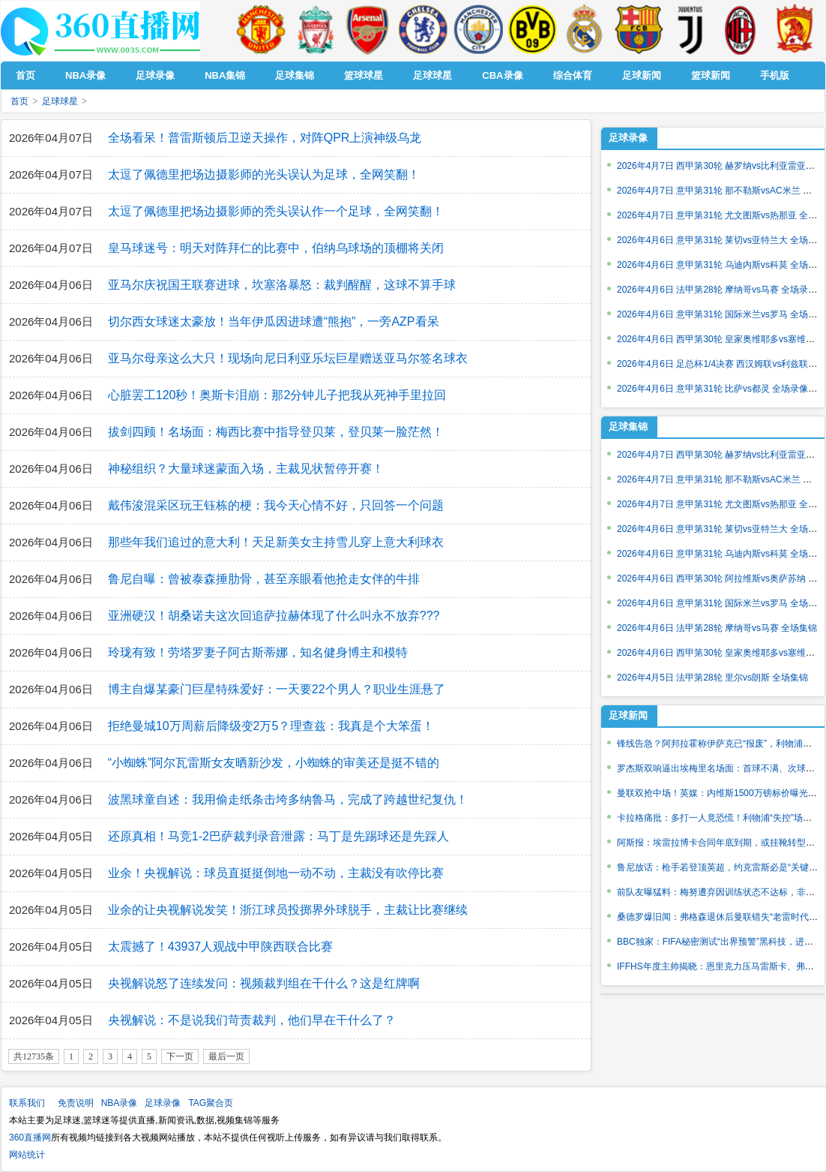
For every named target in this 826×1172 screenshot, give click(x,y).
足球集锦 (628, 426)
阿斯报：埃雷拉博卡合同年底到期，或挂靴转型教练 (720, 842)
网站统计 (27, 1154)
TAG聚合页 (210, 1103)
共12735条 (33, 1056)
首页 (19, 101)
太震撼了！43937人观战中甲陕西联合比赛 (221, 946)
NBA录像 (119, 1103)
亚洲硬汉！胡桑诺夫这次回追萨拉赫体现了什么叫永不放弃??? (274, 615)
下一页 (179, 1056)
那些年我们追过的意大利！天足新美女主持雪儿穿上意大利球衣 (276, 542)
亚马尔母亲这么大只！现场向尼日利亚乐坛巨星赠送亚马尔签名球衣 (288, 358)
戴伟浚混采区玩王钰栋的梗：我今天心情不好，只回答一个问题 (276, 505)
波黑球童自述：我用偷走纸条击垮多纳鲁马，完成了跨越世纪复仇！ (288, 799)
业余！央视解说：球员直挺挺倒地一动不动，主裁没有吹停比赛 (276, 873)
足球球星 (60, 101)
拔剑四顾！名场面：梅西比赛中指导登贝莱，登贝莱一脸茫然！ (276, 431)
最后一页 (226, 1056)
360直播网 (30, 1137)
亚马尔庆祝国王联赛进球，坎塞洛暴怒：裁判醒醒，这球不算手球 (282, 284)
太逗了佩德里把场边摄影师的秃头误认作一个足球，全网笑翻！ (276, 211)
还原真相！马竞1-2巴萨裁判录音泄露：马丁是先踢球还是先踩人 (278, 836)
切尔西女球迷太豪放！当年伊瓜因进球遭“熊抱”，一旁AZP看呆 (273, 321)
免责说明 (76, 1103)
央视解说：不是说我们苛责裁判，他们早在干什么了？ (252, 1020)
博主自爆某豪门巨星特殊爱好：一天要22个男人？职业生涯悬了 (276, 689)
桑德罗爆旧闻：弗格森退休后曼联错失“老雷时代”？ (719, 917)
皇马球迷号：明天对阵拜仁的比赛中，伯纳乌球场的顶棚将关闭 (276, 248)
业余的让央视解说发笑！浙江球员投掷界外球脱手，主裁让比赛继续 (288, 909)
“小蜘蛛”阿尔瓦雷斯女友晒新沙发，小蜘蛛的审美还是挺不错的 (274, 762)
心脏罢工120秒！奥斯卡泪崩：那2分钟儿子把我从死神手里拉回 (277, 395)
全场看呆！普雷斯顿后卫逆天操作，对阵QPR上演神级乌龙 (265, 137)
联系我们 (27, 1103)
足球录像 (628, 137)
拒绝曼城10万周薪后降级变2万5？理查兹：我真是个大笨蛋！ (271, 726)
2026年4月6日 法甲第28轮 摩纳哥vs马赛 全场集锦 (717, 628)
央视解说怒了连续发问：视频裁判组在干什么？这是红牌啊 (264, 983)
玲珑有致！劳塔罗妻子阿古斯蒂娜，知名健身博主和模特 (258, 652)
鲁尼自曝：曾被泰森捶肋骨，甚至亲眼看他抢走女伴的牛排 (264, 578)
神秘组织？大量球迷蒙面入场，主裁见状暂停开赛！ (246, 468)
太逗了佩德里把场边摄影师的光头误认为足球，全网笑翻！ (264, 174)
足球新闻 (628, 715)
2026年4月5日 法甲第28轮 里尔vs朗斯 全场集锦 (712, 677)
